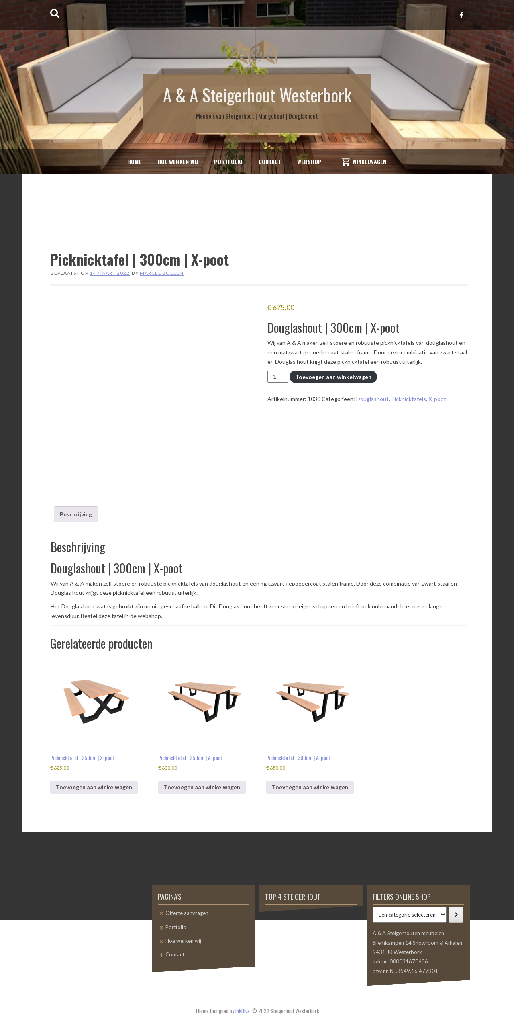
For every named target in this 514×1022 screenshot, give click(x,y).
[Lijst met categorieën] (410, 915)
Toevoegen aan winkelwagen (333, 376)
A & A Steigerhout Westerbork (257, 94)
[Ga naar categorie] (456, 915)
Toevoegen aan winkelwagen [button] (94, 787)
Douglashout (372, 398)
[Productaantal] (277, 377)
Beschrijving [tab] (76, 514)
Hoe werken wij (177, 161)
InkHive (242, 1011)
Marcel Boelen (162, 273)
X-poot (437, 398)
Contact (270, 161)
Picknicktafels (408, 398)
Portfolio (228, 161)
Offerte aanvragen (186, 913)
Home (134, 161)
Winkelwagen (369, 161)
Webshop (309, 161)
